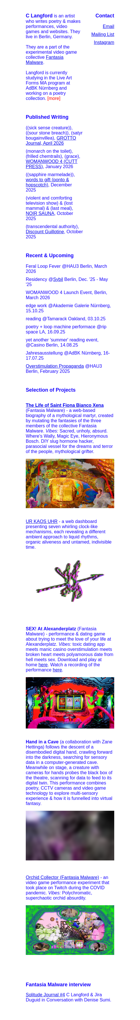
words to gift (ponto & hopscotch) (47, 182)
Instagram (104, 42)
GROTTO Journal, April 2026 (51, 141)
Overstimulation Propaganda (55, 366)
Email (108, 26)
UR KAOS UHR (42, 521)
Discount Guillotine (45, 231)
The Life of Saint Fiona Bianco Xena (65, 405)
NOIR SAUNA (40, 213)
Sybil (58, 279)
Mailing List (102, 34)
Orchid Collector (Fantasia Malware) (62, 877)
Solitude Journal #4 (45, 994)
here (43, 664)
